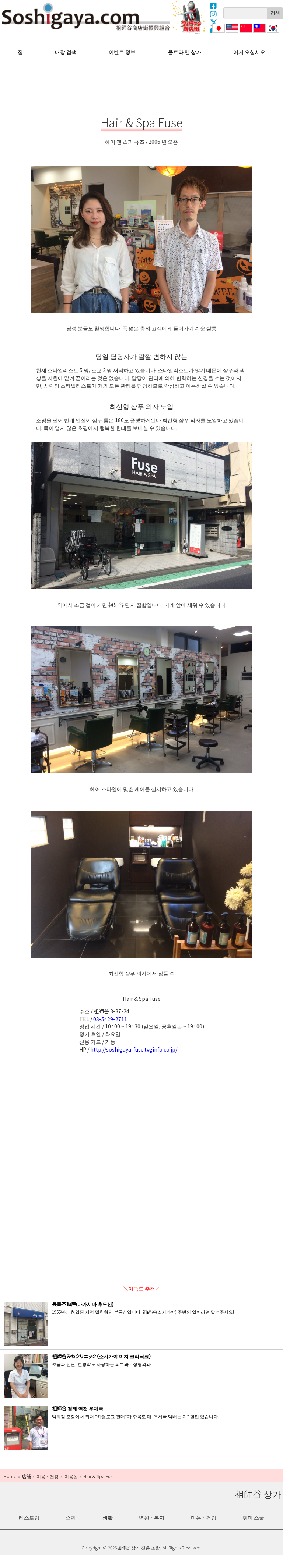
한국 (272, 32)
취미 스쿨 (253, 1517)
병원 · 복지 (151, 1517)
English (232, 32)
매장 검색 (66, 52)
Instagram (213, 14)
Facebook (213, 5)
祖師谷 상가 (86, 16)
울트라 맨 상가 (189, 17)
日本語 (218, 32)
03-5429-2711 (110, 1018)
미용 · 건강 (203, 1517)
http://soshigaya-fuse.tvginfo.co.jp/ (133, 1049)
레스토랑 (29, 1517)
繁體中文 (259, 32)
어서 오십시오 (249, 52)
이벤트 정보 (122, 52)
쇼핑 (71, 1517)
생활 (107, 1517)
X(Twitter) (213, 22)
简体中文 (245, 32)
